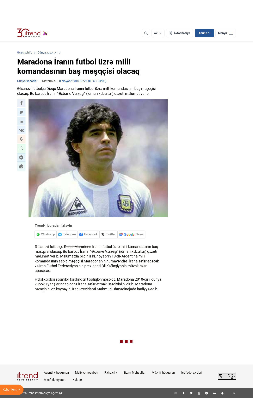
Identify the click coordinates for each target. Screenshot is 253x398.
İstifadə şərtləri (191, 372)
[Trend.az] (32, 33)
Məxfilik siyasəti (55, 380)
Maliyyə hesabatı (86, 372)
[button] (21, 103)
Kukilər (77, 380)
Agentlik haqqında (56, 372)
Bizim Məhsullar (134, 372)
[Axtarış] (146, 33)
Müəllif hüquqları (163, 372)
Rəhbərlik (110, 372)
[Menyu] (225, 33)
